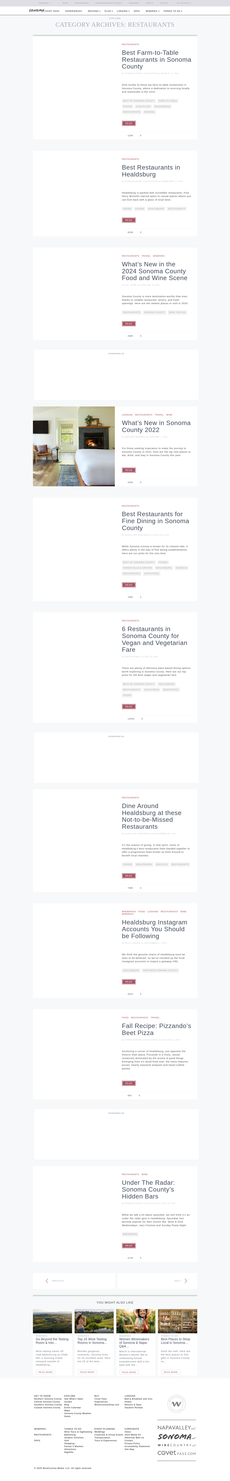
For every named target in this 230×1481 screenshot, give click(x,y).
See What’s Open (73, 1399)
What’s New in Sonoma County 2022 (156, 426)
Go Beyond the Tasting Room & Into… (52, 1340)
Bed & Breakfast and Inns (138, 1399)
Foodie (127, 106)
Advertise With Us (134, 1437)
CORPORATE (132, 1429)
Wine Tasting (177, 312)
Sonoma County (154, 312)
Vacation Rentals (134, 1407)
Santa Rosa (151, 573)
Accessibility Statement (137, 1446)
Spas (137, 11)
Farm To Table (168, 101)
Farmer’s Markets (73, 1446)
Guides (68, 1402)
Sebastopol (171, 689)
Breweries (129, 911)
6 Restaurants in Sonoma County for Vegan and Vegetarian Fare (155, 639)
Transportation (102, 1437)
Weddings (134, 3)
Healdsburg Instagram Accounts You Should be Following (155, 929)
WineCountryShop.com (106, 1404)
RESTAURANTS (43, 1434)
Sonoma (149, 112)
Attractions (70, 1449)
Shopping (69, 1443)
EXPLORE (69, 1396)
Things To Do (169, 1336)
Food (141, 911)
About (128, 1432)
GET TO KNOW (42, 1396)
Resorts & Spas (133, 1404)
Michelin (181, 568)
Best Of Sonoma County (139, 101)
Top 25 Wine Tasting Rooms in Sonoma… (93, 1340)
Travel (146, 256)
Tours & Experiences (105, 1440)
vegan (127, 695)
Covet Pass (100, 1399)
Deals (67, 1416)
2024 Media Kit (133, 1434)
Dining (127, 209)
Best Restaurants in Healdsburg (151, 171)
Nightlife (68, 1452)
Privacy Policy (132, 1443)
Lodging (122, 11)
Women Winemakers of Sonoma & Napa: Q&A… (134, 1342)
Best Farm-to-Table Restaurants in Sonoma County (157, 59)
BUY (96, 1396)
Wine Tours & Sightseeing (78, 1432)
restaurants (131, 112)
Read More (46, 1372)
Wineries (151, 11)
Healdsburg (162, 106)
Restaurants (82, 3)
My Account (183, 3)
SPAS (37, 1440)
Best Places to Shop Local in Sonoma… (175, 1340)
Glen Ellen (143, 106)
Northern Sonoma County (160, 970)
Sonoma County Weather (77, 1413)
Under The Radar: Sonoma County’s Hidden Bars (148, 1189)
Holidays (162, 864)
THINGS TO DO (72, 1429)
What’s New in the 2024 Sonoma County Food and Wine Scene (155, 271)
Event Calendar (72, 1407)
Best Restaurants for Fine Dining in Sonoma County (155, 521)
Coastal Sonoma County (47, 1407)
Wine (169, 415)
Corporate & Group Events (108, 1434)
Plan (108, 11)
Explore (115, 18)
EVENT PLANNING (104, 1429)
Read (129, 123)
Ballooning (70, 1434)
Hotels (128, 1402)
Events (149, 3)
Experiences (74, 11)
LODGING (130, 1396)
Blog (65, 3)
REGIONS (93, 11)
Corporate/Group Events (108, 3)
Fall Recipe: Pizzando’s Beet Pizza (156, 1029)
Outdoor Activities (74, 1437)
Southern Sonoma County (48, 1404)
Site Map (129, 1449)
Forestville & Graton (137, 568)
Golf (66, 1440)
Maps (67, 1410)
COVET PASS (52, 11)
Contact (164, 3)
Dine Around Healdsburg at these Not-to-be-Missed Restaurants (152, 816)
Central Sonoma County (47, 1402)
